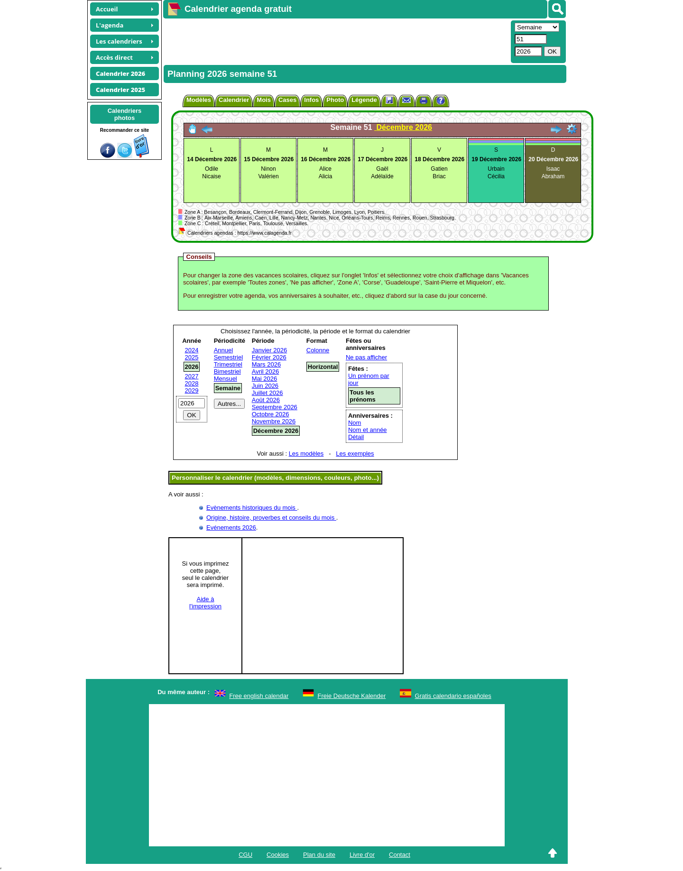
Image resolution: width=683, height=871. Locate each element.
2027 (192, 376)
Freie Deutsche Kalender (352, 695)
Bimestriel (227, 371)
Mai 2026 (264, 378)
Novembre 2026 (274, 421)
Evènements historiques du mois (251, 507)
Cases (287, 99)
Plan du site (319, 854)
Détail (356, 436)
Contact (399, 854)
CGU (245, 854)
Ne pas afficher (366, 357)
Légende (364, 99)
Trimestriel (228, 364)
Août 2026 (266, 399)
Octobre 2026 (270, 414)
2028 (192, 383)
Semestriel (228, 357)
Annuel (223, 350)
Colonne (317, 350)
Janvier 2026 (269, 350)
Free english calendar (258, 695)
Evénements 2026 (231, 527)
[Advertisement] (335, 40)
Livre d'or (362, 854)
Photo (335, 99)
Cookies (278, 854)
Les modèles (306, 453)
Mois (264, 99)
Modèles (198, 99)
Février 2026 (269, 357)
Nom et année (367, 429)
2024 (192, 350)
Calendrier (234, 99)
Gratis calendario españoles (453, 695)
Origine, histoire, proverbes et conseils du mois (271, 517)
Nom (354, 422)
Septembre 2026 (274, 407)
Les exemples (355, 453)
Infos (311, 99)
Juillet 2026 (267, 392)
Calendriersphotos (125, 114)
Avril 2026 (265, 371)
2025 (192, 357)
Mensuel (225, 378)
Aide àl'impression (205, 603)
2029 (192, 390)
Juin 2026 (265, 385)
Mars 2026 (266, 364)
